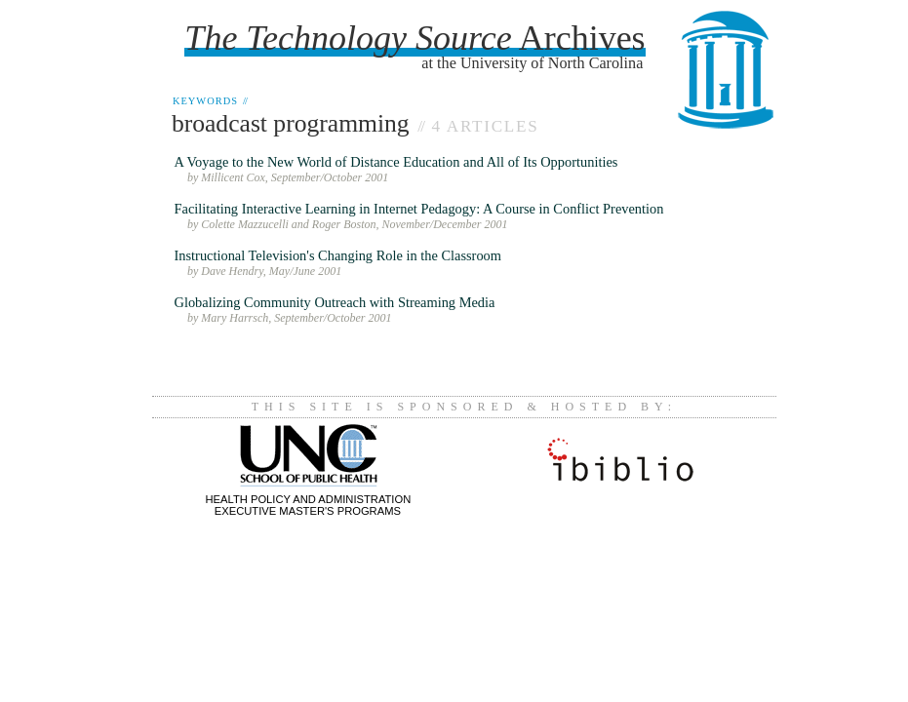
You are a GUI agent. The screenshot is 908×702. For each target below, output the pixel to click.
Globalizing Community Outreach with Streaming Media (335, 302)
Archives (414, 38)
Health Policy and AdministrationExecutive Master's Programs (309, 499)
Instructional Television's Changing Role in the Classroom (338, 255)
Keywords (210, 101)
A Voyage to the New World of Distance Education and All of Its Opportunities (396, 162)
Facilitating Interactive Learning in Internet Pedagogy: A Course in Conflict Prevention (419, 208)
